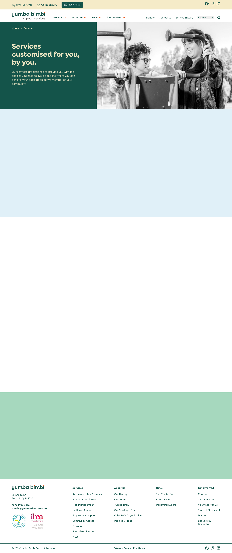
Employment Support (84, 515)
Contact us (165, 17)
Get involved (206, 487)
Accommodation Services (87, 494)
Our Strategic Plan (125, 510)
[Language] (206, 17)
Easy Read (72, 4)
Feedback (139, 548)
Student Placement (209, 510)
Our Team (119, 499)
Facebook (207, 3)
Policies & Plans (123, 520)
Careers (202, 494)
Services (77, 487)
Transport (77, 526)
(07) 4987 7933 (24, 4)
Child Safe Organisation (128, 515)
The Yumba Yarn (165, 494)
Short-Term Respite (83, 531)
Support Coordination (84, 499)
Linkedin (219, 3)
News (159, 487)
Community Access (83, 520)
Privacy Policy (122, 548)
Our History (120, 494)
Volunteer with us (208, 504)
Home (15, 28)
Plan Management (83, 504)
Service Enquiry (184, 17)
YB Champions (206, 499)
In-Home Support (82, 510)
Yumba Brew (121, 504)
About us (119, 487)
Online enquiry (49, 4)
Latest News (163, 499)
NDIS (75, 536)
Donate (150, 17)
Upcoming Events (166, 504)
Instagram (213, 3)
